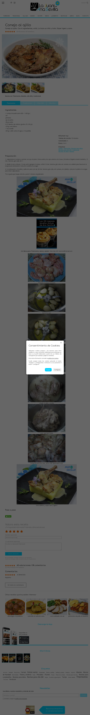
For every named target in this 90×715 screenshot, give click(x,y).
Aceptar (48, 370)
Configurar (57, 370)
